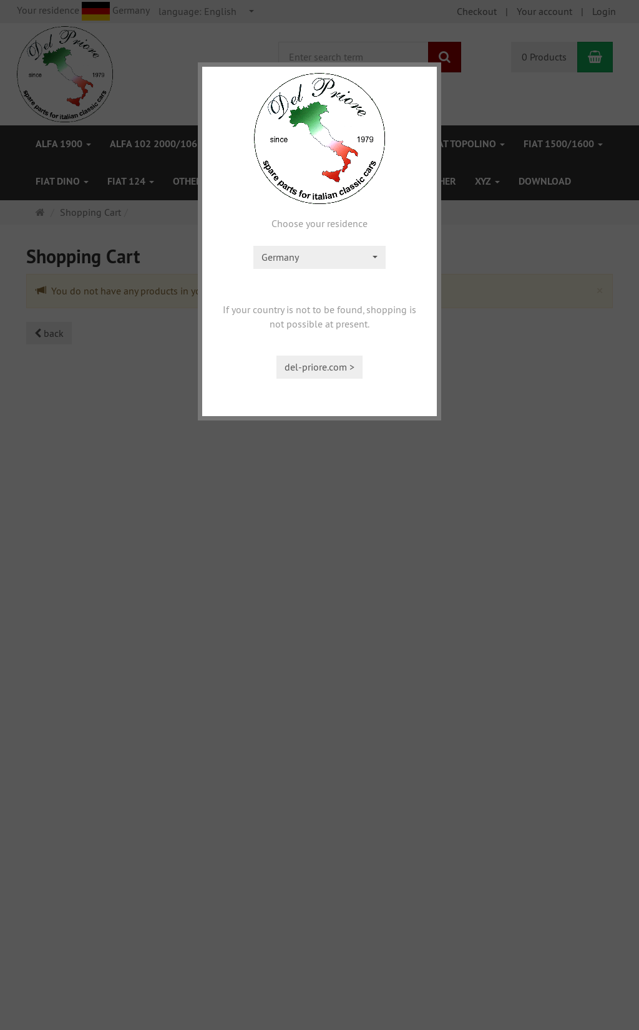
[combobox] (319, 257)
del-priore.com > (319, 367)
